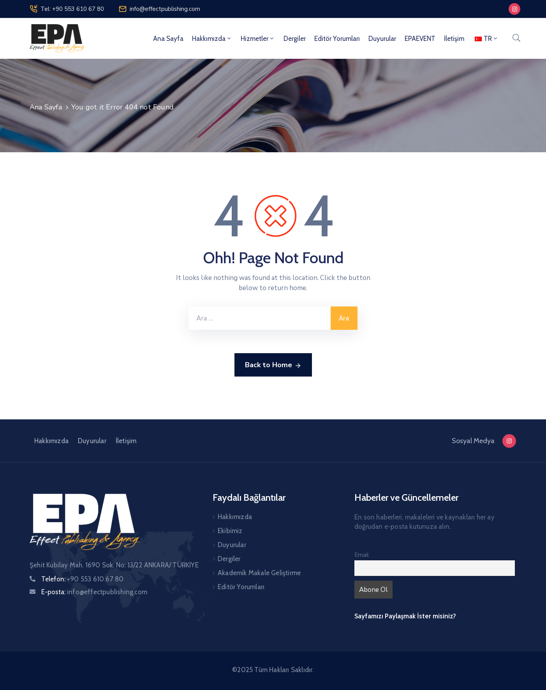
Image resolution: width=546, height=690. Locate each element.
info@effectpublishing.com (165, 9)
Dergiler (295, 38)
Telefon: (82, 579)
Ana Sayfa (168, 38)
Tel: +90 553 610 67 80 (72, 9)
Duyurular (382, 38)
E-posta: (94, 592)
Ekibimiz (230, 531)
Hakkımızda (212, 38)
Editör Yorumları (337, 38)
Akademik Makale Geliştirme (259, 573)
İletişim (454, 38)
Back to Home (273, 365)
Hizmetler (258, 38)
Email (361, 555)
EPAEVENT (420, 38)
